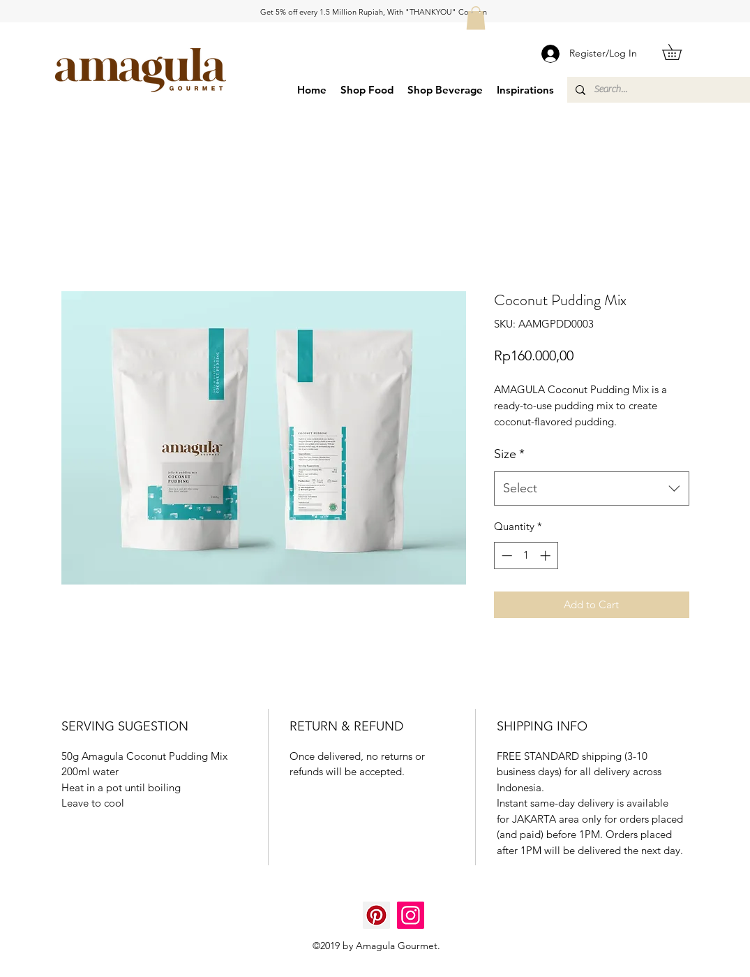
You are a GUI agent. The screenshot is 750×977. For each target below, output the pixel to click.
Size (509, 454)
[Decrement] (505, 555)
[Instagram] (410, 915)
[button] (476, 17)
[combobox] (591, 488)
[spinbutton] (525, 555)
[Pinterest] (376, 915)
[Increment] (546, 555)
